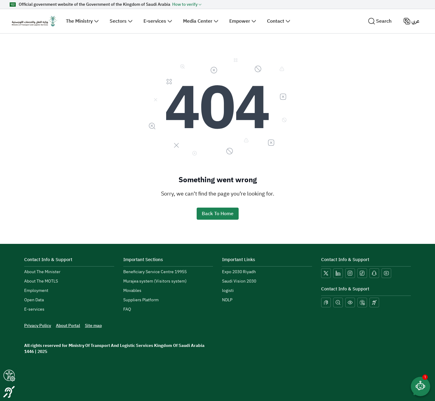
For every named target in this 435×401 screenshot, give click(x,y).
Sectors (118, 21)
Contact (275, 21)
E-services (154, 21)
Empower (239, 21)
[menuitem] (42, 272)
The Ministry (79, 21)
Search (380, 21)
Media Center (197, 21)
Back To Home (218, 213)
